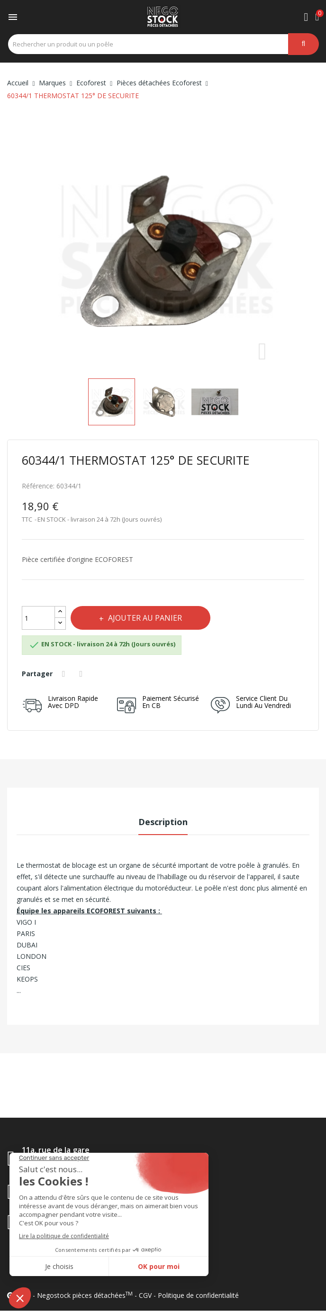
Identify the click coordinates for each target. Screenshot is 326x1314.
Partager (64, 674)
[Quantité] (38, 618)
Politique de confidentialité (198, 1295)
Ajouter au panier (144, 618)
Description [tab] (163, 821)
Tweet (82, 674)
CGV (145, 1295)
